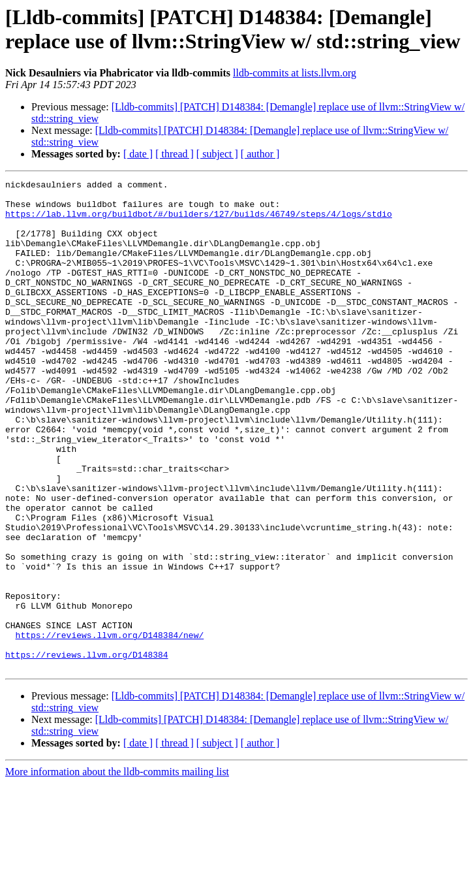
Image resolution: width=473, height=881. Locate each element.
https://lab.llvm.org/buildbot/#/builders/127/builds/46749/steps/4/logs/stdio (198, 221)
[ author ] (260, 153)
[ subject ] (217, 153)
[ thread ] (174, 153)
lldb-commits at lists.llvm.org (294, 72)
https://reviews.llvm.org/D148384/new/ (110, 727)
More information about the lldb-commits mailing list (117, 869)
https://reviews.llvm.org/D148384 (86, 750)
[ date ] (138, 153)
